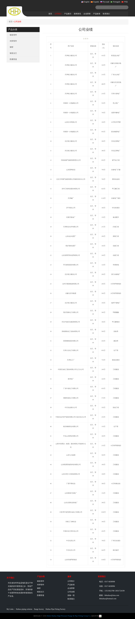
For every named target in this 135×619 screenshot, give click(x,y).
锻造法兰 (13, 53)
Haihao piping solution (24, 609)
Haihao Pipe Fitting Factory (55, 609)
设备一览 (71, 595)
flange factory (39, 609)
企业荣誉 (87, 14)
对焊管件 (13, 41)
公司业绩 (71, 592)
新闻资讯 (77, 14)
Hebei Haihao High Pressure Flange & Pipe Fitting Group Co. (69, 616)
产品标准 (96, 14)
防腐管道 (13, 59)
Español (95, 2)
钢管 (11, 47)
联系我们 (106, 14)
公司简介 (58, 14)
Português (115, 2)
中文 (125, 2)
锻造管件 (13, 35)
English (85, 2)
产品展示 (67, 14)
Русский (104, 2)
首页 (50, 14)
